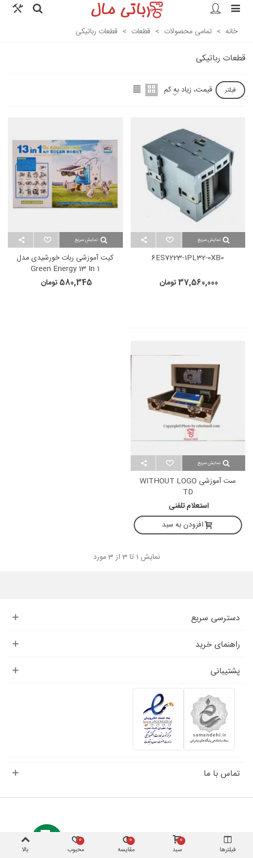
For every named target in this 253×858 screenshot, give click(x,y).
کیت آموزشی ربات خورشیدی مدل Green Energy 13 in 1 (65, 264)
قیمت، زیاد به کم (188, 90)
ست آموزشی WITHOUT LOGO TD (188, 487)
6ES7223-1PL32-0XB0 (187, 258)
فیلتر (230, 90)
